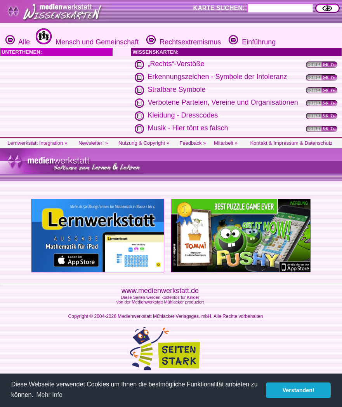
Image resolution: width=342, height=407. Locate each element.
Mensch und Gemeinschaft (86, 42)
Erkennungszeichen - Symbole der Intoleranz (217, 77)
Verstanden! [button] (298, 390)
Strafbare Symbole (176, 89)
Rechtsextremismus (182, 42)
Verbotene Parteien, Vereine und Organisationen (223, 102)
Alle (17, 42)
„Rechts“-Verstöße (176, 64)
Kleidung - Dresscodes (183, 115)
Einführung (251, 42)
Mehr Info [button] (49, 394)
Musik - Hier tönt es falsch (188, 128)
